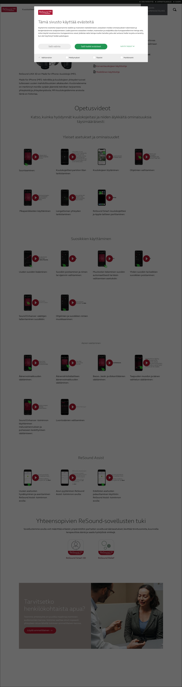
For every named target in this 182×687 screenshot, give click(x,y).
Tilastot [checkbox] (97, 57)
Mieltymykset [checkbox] (73, 57)
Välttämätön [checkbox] (45, 57)
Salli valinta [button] (54, 46)
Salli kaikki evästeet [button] (91, 46)
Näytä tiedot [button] (127, 46)
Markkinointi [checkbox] (126, 57)
